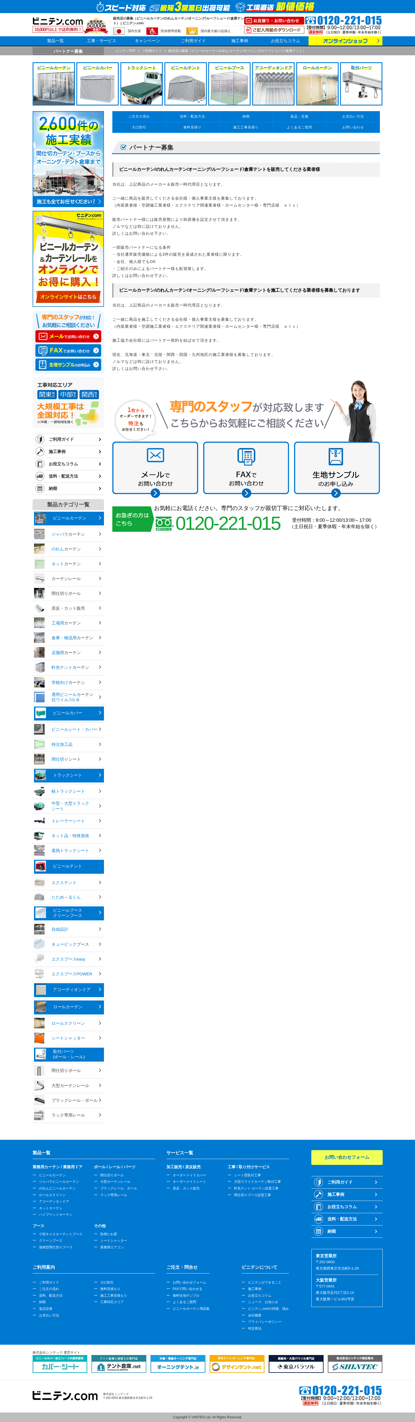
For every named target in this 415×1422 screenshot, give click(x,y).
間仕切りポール (112, 1175)
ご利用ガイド (193, 40)
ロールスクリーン (52, 1195)
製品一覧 (55, 40)
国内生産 (134, 31)
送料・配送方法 (63, 476)
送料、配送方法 (50, 1295)
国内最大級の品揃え (216, 31)
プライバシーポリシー (264, 1322)
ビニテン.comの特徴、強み (268, 1309)
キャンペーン (147, 40)
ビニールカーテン (52, 1175)
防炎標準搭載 (171, 31)
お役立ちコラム (285, 40)
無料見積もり (110, 1289)
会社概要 (254, 1315)
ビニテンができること (264, 1282)
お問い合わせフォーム (189, 1282)
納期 (53, 488)
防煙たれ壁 (108, 1234)
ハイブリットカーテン (55, 1215)
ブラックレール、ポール (118, 1188)
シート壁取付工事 (247, 1175)
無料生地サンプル (186, 1295)
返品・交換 (299, 116)
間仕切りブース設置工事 (252, 1195)
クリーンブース (50, 1241)
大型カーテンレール (115, 1182)
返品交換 (45, 1309)
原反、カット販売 (186, 1188)
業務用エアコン (112, 1247)
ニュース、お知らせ (263, 1302)
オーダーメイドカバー (189, 1175)
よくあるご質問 (299, 127)
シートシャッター (113, 1241)
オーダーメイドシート (189, 1182)
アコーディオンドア (54, 1201)
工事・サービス (101, 40)
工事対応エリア (112, 1302)
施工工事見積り (246, 127)
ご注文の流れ (139, 116)
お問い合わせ (353, 127)
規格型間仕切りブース (55, 1247)
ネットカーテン (50, 1208)
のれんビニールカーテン (57, 1188)
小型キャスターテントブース (60, 1234)
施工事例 (239, 40)
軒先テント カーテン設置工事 (256, 1188)
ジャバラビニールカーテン (59, 1182)
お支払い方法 (353, 116)
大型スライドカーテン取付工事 (257, 1182)
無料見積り (192, 127)
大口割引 (139, 127)
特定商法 (254, 1328)
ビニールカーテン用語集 (191, 1309)
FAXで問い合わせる (188, 1289)
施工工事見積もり (113, 1295)
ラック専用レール (113, 1195)
